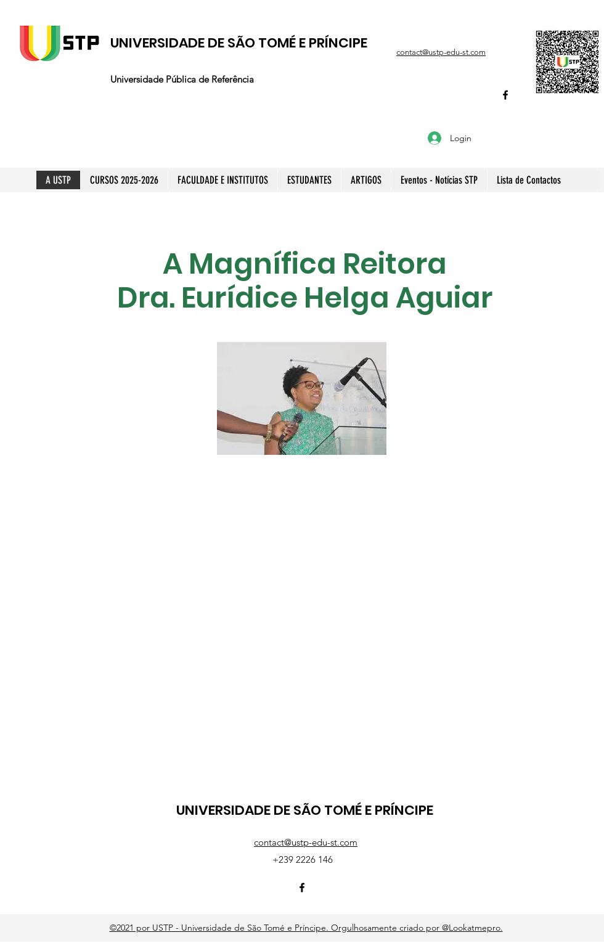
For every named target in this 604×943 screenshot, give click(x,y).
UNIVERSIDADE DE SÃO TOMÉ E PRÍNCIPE (238, 42)
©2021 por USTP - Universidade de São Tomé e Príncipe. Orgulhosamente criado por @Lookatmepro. (306, 927)
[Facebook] (505, 95)
